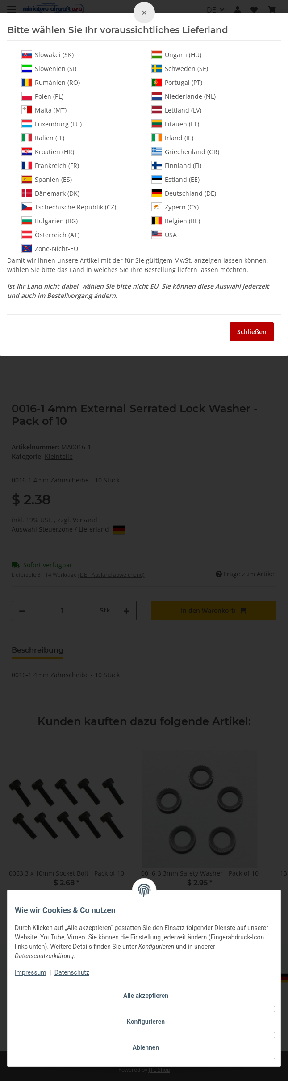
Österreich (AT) (50, 234)
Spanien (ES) (46, 179)
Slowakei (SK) (47, 54)
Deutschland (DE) (183, 193)
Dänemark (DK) (50, 193)
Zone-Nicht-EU (49, 248)
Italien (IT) (42, 137)
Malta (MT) (44, 109)
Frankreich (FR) (50, 165)
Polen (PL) (42, 96)
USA (164, 234)
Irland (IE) (172, 137)
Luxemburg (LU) (51, 123)
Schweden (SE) (179, 68)
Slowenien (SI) (48, 68)
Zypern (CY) (175, 206)
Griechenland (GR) (185, 151)
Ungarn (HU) (176, 54)
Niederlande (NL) (183, 96)
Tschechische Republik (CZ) (68, 206)
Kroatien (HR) (47, 151)
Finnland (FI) (176, 165)
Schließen (252, 331)
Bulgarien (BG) (49, 220)
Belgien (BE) (175, 220)
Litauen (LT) (175, 123)
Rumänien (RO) (50, 82)
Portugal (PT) (176, 82)
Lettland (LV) (176, 109)
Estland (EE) (175, 179)
